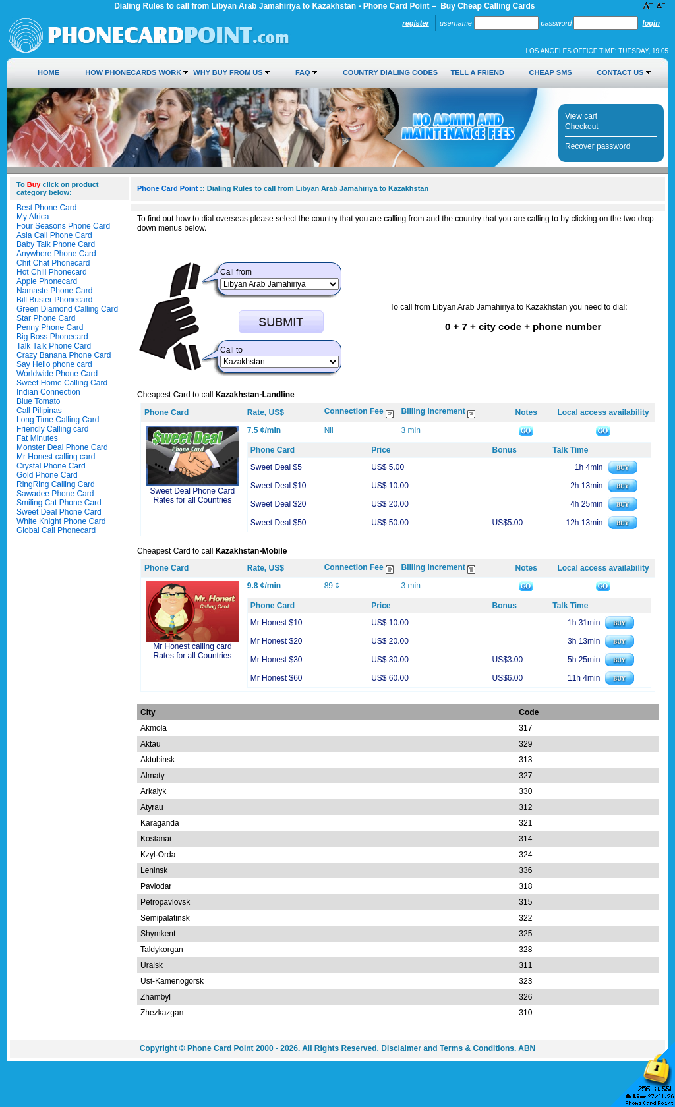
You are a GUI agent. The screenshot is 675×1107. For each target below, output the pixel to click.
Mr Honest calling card (55, 456)
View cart (581, 116)
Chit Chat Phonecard (53, 263)
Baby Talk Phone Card (55, 244)
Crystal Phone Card (51, 465)
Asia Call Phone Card (54, 235)
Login (651, 23)
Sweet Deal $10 (278, 485)
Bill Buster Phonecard (54, 299)
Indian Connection (48, 392)
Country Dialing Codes (390, 72)
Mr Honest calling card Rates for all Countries (192, 651)
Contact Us (620, 72)
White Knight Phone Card (60, 521)
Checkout (582, 126)
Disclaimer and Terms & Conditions (447, 1048)
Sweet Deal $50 (278, 522)
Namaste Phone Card (54, 290)
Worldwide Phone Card (57, 373)
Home (48, 72)
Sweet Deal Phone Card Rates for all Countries (192, 495)
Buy (34, 184)
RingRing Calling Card (55, 484)
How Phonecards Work (133, 72)
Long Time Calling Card (57, 419)
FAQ (302, 72)
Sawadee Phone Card (55, 493)
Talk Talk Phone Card (53, 346)
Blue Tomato (38, 401)
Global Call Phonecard (56, 530)
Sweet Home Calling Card (61, 382)
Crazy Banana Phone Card (63, 355)
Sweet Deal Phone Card (59, 512)
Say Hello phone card (54, 364)
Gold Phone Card (47, 475)
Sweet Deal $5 (276, 467)
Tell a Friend (477, 72)
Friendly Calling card (52, 429)
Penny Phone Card (49, 327)
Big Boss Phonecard (52, 336)
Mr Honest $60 (276, 678)
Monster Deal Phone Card (62, 447)
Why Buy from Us (227, 72)
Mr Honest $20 (276, 641)
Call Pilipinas (39, 410)
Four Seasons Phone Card (63, 226)
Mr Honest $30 (276, 659)
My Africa (32, 216)
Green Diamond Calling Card (67, 309)
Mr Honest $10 (276, 622)
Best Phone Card (46, 207)
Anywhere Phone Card (56, 253)
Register (415, 23)
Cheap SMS (550, 72)
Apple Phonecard (46, 281)
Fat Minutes (37, 438)
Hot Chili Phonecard (51, 272)
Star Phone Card (45, 318)
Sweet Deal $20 (278, 504)
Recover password (597, 146)
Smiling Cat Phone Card (59, 502)
